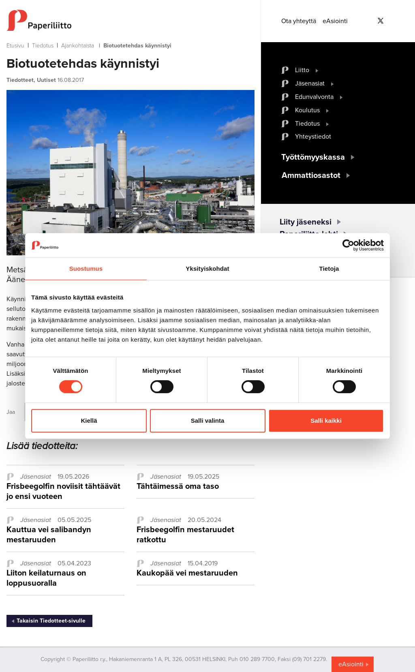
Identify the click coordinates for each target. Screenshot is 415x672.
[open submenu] (317, 70)
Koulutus (307, 110)
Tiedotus (42, 45)
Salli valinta (208, 420)
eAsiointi (335, 21)
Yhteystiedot (313, 137)
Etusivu (15, 45)
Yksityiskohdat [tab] (207, 268)
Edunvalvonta (314, 97)
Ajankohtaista (77, 45)
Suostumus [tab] (86, 268)
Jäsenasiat (310, 83)
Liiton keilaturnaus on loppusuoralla (46, 578)
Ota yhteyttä (298, 21)
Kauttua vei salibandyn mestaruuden (48, 535)
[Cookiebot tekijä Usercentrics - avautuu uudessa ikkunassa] (348, 245)
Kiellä (89, 420)
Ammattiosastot (311, 175)
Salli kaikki (326, 420)
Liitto (302, 70)
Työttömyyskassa (313, 157)
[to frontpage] (130, 20)
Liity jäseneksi (306, 222)
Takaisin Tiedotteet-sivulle (51, 620)
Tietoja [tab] (329, 268)
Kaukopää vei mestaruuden (187, 573)
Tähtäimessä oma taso (178, 486)
